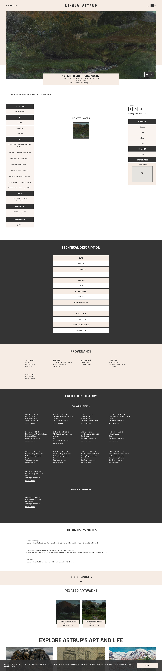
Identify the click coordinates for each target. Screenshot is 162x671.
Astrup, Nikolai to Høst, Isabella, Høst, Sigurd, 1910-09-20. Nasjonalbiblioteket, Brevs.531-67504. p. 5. (62, 543)
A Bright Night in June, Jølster (41, 94)
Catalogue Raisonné (22, 94)
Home (13, 94)
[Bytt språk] (154, 5)
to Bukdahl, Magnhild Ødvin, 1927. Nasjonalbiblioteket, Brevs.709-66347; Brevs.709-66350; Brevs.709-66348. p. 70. (67, 552)
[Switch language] (152, 5)
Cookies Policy (10, 666)
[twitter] (136, 109)
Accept (147, 665)
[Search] (147, 6)
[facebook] (130, 109)
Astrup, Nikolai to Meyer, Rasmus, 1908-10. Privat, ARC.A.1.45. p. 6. (50, 562)
